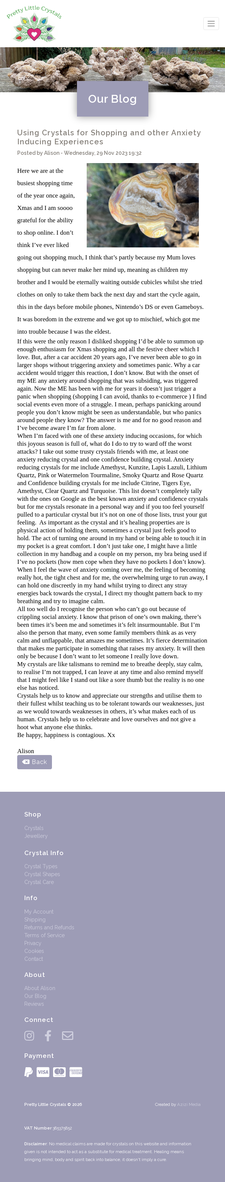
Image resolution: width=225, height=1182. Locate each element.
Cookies (34, 951)
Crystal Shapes (42, 874)
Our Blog (35, 996)
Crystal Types (41, 866)
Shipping (35, 920)
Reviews (34, 1004)
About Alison (39, 988)
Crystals (34, 828)
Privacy (32, 943)
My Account (38, 912)
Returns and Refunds (49, 927)
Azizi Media (189, 1104)
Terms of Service (44, 935)
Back (34, 762)
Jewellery (36, 836)
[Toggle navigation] (211, 23)
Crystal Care (39, 882)
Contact (33, 959)
